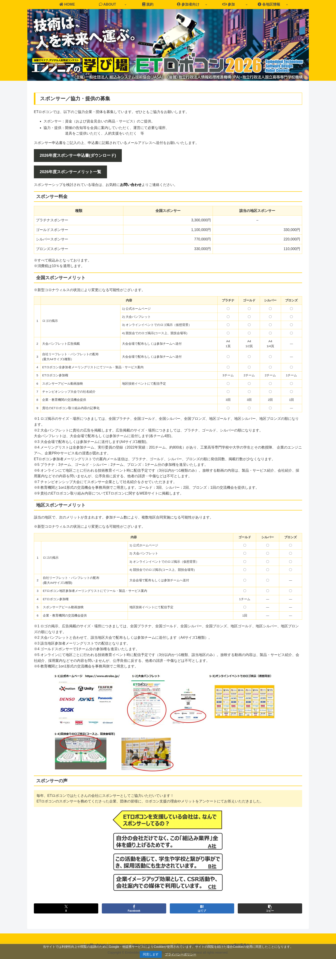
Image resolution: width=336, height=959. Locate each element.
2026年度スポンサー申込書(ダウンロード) (78, 155)
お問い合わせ (131, 185)
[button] (270, 908)
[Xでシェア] (66, 908)
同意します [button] (151, 954)
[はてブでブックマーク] (202, 908)
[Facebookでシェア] (134, 908)
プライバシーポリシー (180, 954)
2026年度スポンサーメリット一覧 (70, 172)
